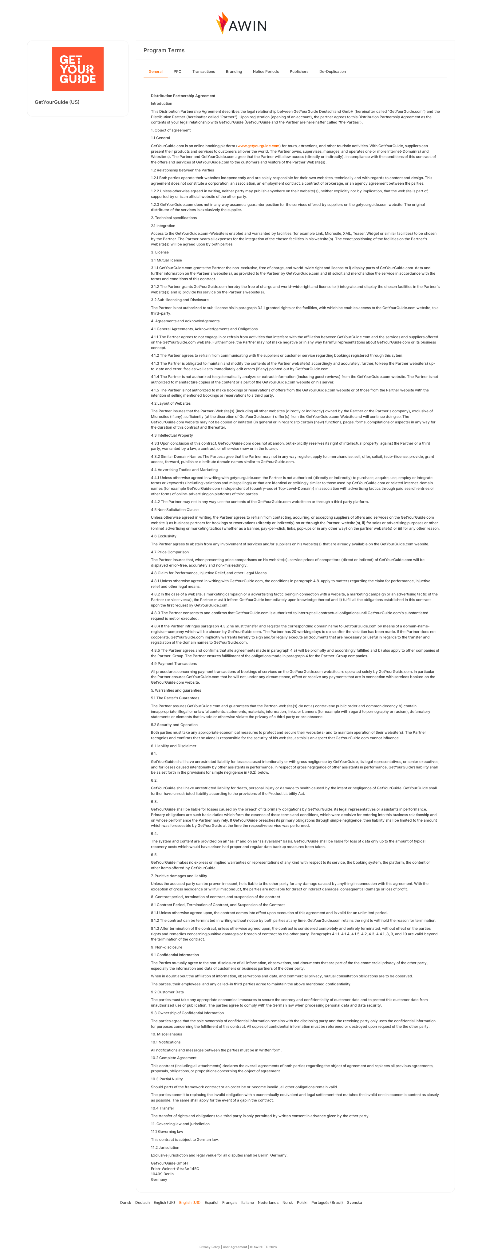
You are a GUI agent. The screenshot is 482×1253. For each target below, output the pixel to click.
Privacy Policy (210, 1247)
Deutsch (142, 1202)
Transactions (203, 71)
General (156, 71)
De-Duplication (332, 71)
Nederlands (268, 1202)
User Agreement (235, 1247)
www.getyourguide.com (258, 145)
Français (229, 1202)
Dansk (125, 1202)
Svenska (354, 1202)
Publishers (299, 71)
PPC (177, 71)
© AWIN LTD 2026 (263, 1247)
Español (211, 1202)
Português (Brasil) (327, 1202)
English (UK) (164, 1202)
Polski (302, 1202)
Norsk (287, 1202)
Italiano (247, 1202)
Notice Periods (266, 71)
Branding (234, 71)
